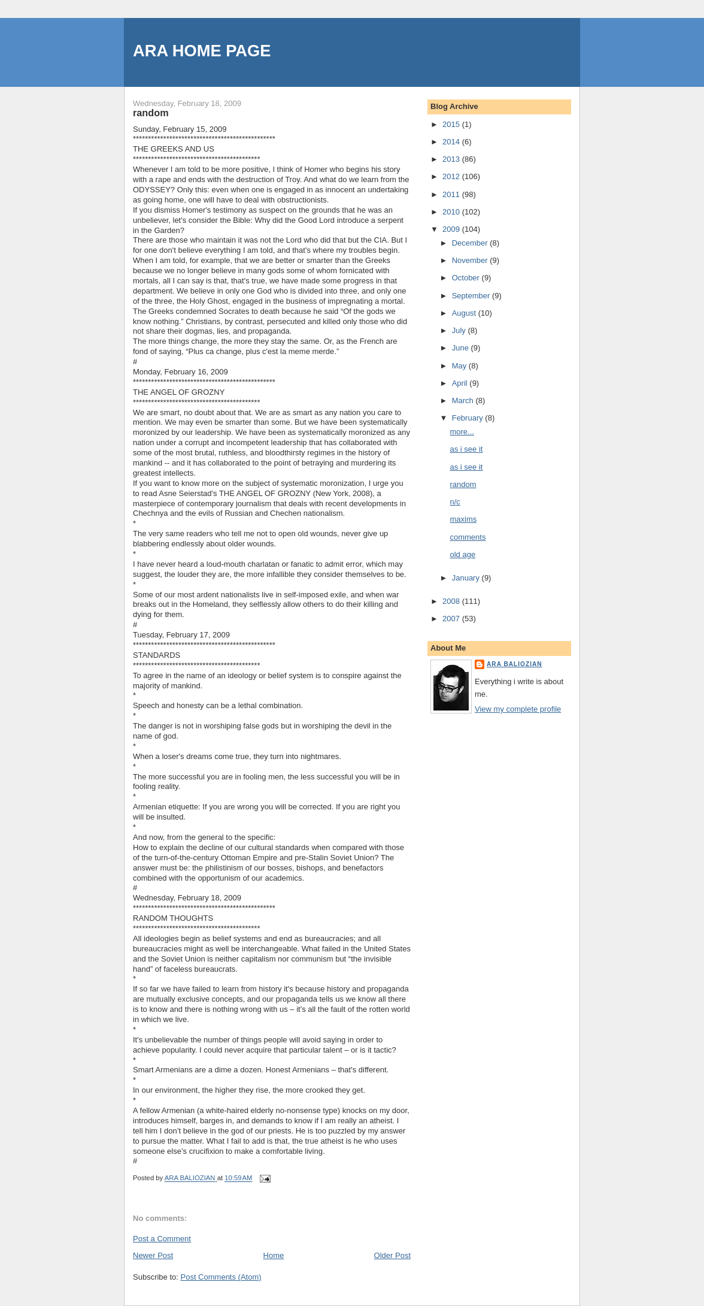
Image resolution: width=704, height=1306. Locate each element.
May (460, 365)
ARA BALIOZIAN (514, 664)
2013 (452, 159)
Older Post (392, 1255)
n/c (455, 501)
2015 (452, 124)
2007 (452, 618)
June (461, 347)
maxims (463, 519)
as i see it (466, 449)
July (460, 330)
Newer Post (153, 1255)
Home (273, 1255)
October (467, 277)
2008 (452, 601)
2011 (452, 194)
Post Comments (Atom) (221, 1276)
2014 (452, 141)
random (463, 484)
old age (462, 554)
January (467, 577)
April (461, 383)
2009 (452, 229)
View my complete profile (518, 709)
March (464, 400)
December (471, 242)
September (472, 295)
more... (462, 431)
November (471, 260)
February (468, 417)
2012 (452, 176)
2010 (452, 211)
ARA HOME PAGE (202, 50)
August (465, 313)
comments (467, 537)
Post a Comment (162, 1238)
